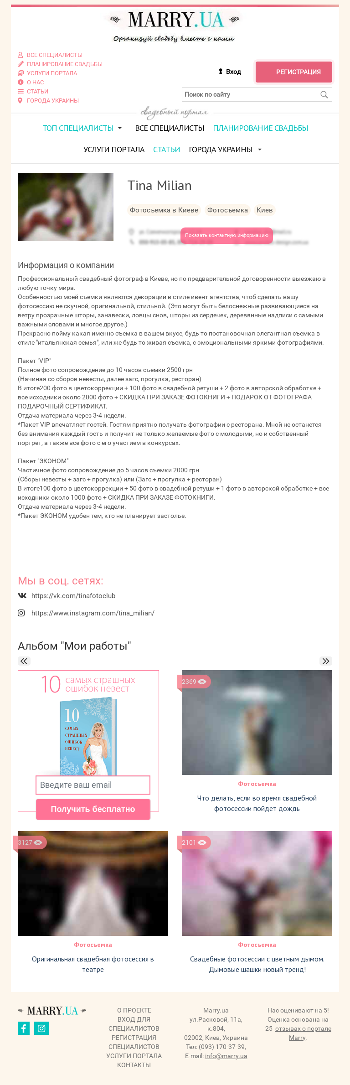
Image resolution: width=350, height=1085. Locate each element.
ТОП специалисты (77, 128)
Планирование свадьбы (260, 128)
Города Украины (220, 149)
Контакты (134, 1064)
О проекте (134, 1009)
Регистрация (298, 72)
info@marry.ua (226, 1055)
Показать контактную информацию (226, 235)
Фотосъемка (257, 784)
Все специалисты (169, 128)
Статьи (166, 149)
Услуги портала (113, 149)
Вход (233, 71)
